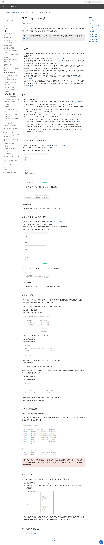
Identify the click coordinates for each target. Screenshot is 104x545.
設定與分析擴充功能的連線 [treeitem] (11, 55)
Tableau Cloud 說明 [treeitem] (8, 21)
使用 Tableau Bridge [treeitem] (9, 72)
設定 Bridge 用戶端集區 (76, 102)
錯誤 (76, 122)
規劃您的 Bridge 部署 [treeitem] (10, 82)
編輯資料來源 (94, 34)
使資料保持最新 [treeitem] (8, 45)
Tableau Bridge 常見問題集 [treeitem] (12, 79)
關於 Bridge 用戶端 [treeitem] (10, 109)
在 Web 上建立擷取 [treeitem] (9, 43)
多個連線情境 (27, 38)
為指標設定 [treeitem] (7, 146)
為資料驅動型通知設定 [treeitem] (10, 143)
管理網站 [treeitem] (5, 28)
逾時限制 (31, 86)
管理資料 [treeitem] (5, 31)
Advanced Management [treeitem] (9, 172)
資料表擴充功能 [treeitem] (8, 57)
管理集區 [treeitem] (7, 106)
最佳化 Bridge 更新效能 (31, 533)
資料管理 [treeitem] (5, 170)
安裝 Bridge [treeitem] (8, 84)
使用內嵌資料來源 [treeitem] (10, 94)
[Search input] (94, 2)
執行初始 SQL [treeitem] (7, 37)
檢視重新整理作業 (95, 36)
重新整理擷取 (94, 39)
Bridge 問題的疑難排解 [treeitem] (11, 125)
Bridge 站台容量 (63, 58)
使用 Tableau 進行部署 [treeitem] (9, 164)
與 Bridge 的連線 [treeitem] (9, 87)
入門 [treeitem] (4, 23)
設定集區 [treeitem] (7, 104)
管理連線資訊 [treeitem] (7, 153)
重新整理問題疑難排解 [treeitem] (10, 148)
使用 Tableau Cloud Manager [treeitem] (11, 26)
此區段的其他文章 (94, 41)
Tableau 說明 (6, 12)
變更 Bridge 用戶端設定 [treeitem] (11, 112)
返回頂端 (53, 540)
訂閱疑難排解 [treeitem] (7, 151)
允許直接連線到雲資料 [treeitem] (10, 48)
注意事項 (91, 20)
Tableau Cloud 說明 (17, 12)
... (25, 12)
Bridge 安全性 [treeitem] (8, 123)
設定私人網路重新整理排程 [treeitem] (12, 99)
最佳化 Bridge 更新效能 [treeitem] (11, 96)
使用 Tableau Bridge (33, 12)
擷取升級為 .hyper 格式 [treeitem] (10, 40)
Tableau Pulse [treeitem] (7, 167)
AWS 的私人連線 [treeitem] (8, 132)
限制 (91, 23)
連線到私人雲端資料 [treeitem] (10, 101)
